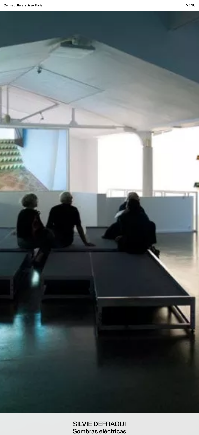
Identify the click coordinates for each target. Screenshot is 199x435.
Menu (190, 5)
